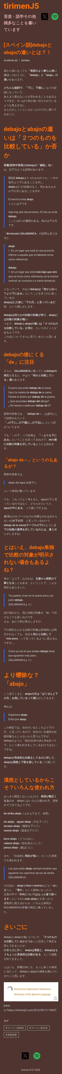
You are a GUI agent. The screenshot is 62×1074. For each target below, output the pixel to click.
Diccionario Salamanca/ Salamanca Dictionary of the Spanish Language (32, 992)
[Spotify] (54, 16)
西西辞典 (11, 1034)
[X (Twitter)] (44, 16)
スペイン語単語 (15, 1028)
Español (25, 60)
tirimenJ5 (21, 6)
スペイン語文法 (38, 1028)
